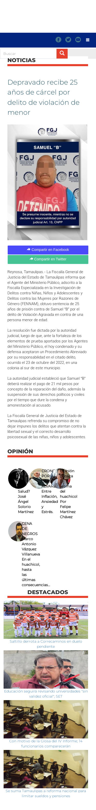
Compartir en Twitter (48, 259)
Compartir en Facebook (48, 250)
